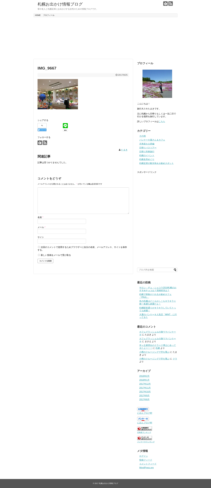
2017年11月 (145, 388)
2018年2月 (144, 376)
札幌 (158, 348)
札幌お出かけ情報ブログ (60, 4)
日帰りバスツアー (148, 148)
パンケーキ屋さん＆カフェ (152, 140)
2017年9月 (144, 395)
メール (41, 227)
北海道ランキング (144, 432)
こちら (162, 121)
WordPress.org (146, 467)
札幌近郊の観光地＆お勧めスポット (156, 163)
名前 (40, 217)
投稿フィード (145, 460)
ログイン (143, 456)
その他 (142, 136)
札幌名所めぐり (146, 159)
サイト (41, 237)
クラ (175, 359)
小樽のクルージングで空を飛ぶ (154, 352)
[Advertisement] (105, 38)
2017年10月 (145, 392)
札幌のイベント (146, 155)
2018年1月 (144, 380)
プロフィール (48, 15)
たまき (124, 150)
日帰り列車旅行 (146, 151)
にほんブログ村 (144, 413)
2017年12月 (145, 384)
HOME (38, 15)
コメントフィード (148, 464)
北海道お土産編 (146, 144)
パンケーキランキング (146, 442)
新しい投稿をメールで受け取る (56, 255)
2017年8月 (144, 399)
